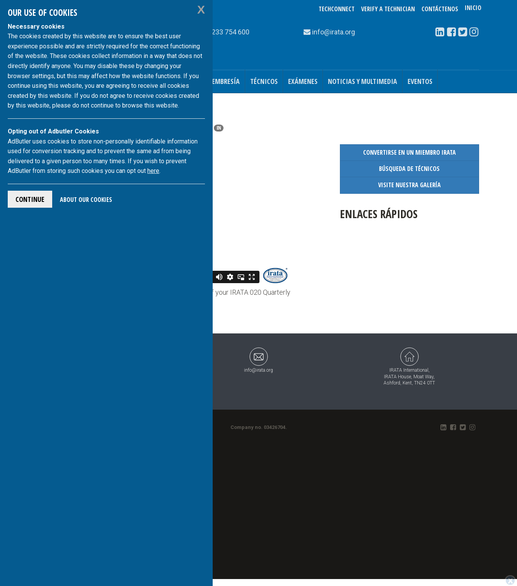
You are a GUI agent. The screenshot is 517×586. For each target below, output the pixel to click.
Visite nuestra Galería (409, 185)
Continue (29, 199)
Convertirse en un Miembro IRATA (409, 152)
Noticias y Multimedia (362, 81)
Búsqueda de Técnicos (409, 168)
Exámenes (302, 81)
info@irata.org (258, 360)
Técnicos (264, 81)
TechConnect (337, 9)
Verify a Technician (388, 9)
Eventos (420, 81)
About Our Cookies (86, 199)
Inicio (473, 9)
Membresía (223, 81)
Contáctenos (439, 9)
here (153, 170)
